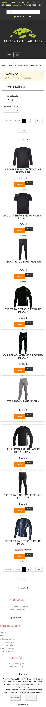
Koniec (22, 130)
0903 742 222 (37, 2)
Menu (14, 54)
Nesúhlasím (23, 704)
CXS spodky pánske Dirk (23, 401)
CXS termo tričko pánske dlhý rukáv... (23, 451)
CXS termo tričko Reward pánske (23, 311)
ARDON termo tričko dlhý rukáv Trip (23, 171)
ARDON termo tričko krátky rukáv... (23, 217)
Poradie (10, 100)
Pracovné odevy (21, 66)
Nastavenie (15, 698)
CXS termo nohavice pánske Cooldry (23, 497)
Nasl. (39, 121)
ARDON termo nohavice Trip (23, 261)
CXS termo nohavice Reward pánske (23, 357)
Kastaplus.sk (7, 66)
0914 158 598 (6, 5)
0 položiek (27, 17)
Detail (29, 183)
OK (31, 698)
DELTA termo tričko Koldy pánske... (23, 543)
